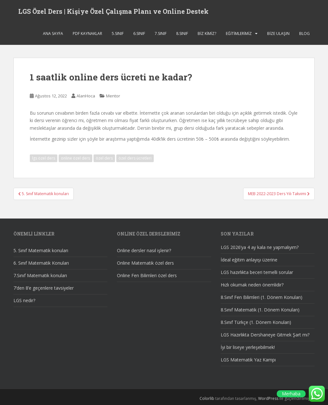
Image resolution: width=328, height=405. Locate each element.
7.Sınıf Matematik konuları (40, 275)
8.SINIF (182, 33)
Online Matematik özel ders (145, 263)
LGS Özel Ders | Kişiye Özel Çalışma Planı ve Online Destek (113, 11)
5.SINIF (118, 33)
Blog (304, 33)
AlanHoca (86, 96)
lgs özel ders (43, 158)
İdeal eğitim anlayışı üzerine (249, 260)
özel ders (104, 158)
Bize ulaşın (278, 33)
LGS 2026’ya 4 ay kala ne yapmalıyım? (260, 247)
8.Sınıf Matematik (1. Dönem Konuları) (260, 310)
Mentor (113, 96)
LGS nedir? (24, 300)
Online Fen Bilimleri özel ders (147, 275)
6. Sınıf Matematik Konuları (41, 263)
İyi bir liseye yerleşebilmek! (248, 347)
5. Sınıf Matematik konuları (40, 250)
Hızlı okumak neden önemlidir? (252, 285)
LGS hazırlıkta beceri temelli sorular (257, 272)
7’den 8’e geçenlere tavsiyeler (43, 288)
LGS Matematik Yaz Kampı (248, 360)
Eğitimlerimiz (239, 33)
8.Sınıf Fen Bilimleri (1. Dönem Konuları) (261, 297)
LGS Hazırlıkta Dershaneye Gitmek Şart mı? (265, 335)
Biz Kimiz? (207, 33)
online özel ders (75, 158)
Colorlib (207, 398)
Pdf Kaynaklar (87, 33)
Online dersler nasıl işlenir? (144, 250)
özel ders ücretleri (135, 158)
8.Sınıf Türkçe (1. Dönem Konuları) (256, 322)
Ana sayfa (53, 33)
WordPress (268, 398)
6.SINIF (139, 33)
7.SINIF (161, 33)
